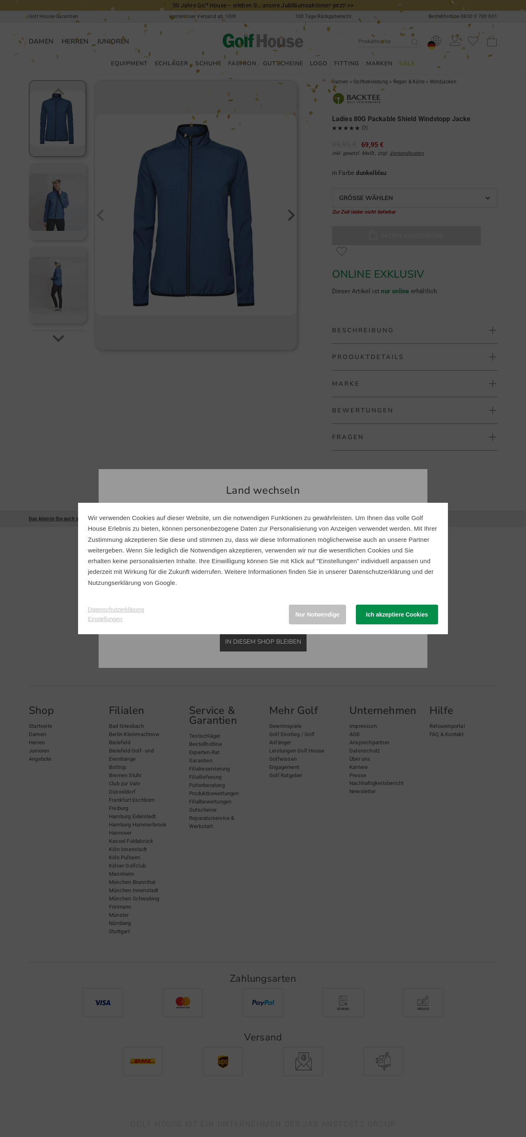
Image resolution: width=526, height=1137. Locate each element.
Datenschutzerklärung (380, 571)
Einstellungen (105, 619)
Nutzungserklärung (114, 582)
